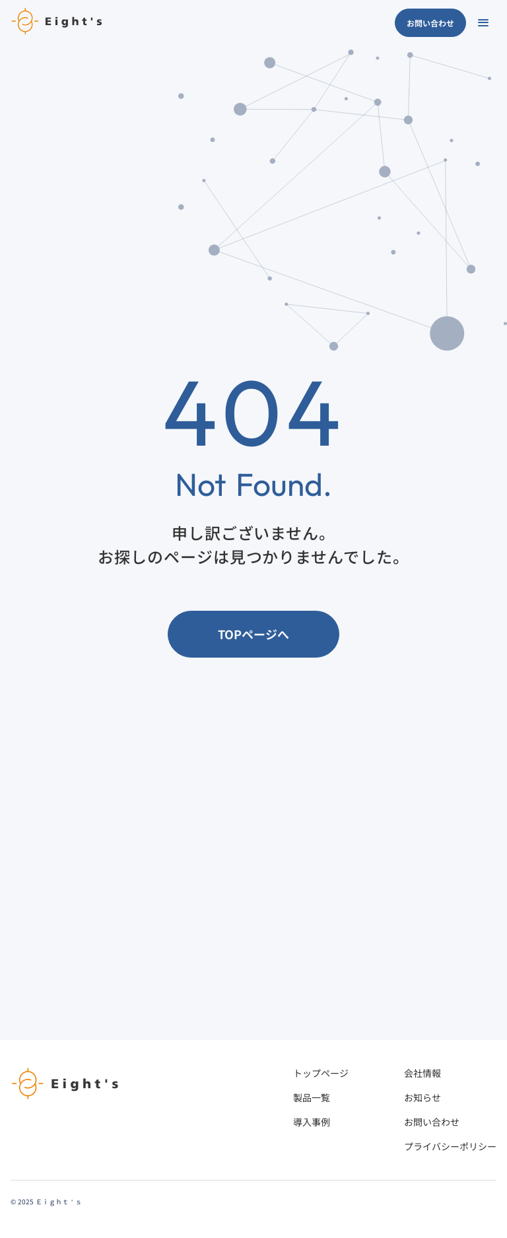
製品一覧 (311, 1097)
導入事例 (311, 1121)
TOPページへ (253, 633)
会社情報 (422, 1073)
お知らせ (422, 1097)
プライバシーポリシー (450, 1146)
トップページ (321, 1073)
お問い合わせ (430, 22)
